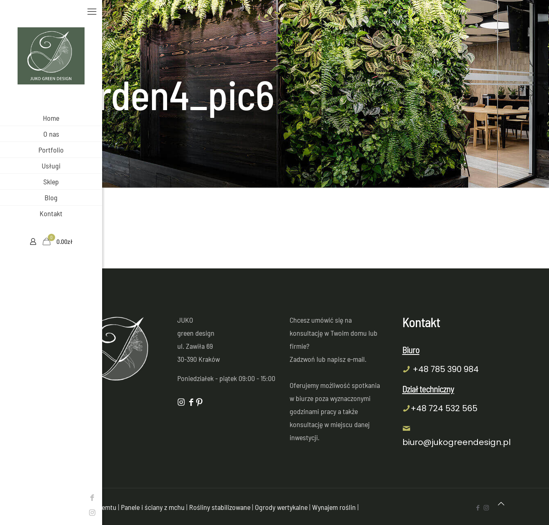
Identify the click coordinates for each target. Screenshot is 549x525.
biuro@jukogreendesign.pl (456, 442)
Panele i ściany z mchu (153, 507)
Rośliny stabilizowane (219, 507)
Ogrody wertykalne (281, 507)
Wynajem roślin (334, 507)
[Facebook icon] (10, 497)
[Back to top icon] (501, 503)
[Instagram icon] (10, 512)
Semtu (107, 507)
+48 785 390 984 (446, 369)
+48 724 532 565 (444, 408)
